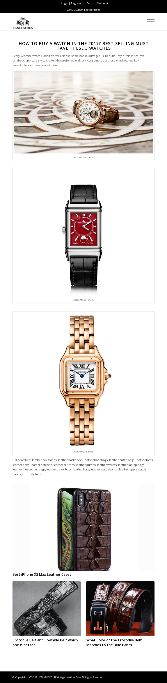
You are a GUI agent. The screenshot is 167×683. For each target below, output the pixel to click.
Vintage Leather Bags (69, 677)
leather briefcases (44, 460)
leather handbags (96, 460)
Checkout (102, 3)
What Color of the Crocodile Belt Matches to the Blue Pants (114, 642)
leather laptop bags (131, 465)
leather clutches (64, 465)
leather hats (81, 469)
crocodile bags (32, 474)
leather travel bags (59, 469)
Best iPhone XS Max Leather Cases (41, 574)
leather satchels (41, 465)
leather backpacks (70, 460)
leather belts (20, 465)
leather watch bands (104, 469)
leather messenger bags (28, 469)
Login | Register (71, 3)
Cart (89, 3)
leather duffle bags (122, 460)
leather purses (86, 465)
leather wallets (107, 465)
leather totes (144, 460)
